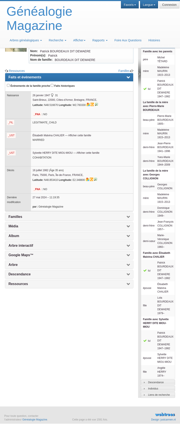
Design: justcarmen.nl (163, 419)
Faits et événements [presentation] (24, 77)
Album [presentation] (13, 236)
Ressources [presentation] (18, 284)
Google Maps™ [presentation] (20, 255)
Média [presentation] (13, 226)
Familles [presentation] (15, 217)
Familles (124, 71)
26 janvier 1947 (41, 95)
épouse (147, 288)
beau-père (148, 119)
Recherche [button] (57, 40)
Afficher (79, 40)
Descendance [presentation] (19, 274)
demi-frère (148, 147)
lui (146, 88)
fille (145, 305)
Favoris (130, 4)
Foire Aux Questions (128, 40)
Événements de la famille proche (28, 85)
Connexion (169, 4)
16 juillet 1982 (40, 170)
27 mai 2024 (40, 197)
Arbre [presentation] (13, 265)
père (145, 59)
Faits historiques (63, 85)
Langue (149, 4)
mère (146, 71)
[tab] (158, 382)
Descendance (156, 382)
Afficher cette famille (79, 135)
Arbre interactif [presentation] (20, 245)
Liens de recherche (159, 394)
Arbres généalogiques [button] (26, 40)
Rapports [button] (100, 40)
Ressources (17, 71)
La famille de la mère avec (155, 106)
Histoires (154, 40)
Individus (153, 388)
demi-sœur (149, 241)
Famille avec (156, 254)
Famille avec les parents (157, 51)
